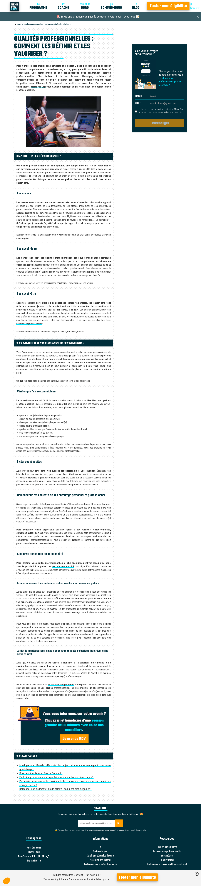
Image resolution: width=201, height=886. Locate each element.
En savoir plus (141, 830)
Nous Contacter (34, 848)
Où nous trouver (167, 860)
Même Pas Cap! (38, 86)
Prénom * (139, 96)
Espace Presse (34, 861)
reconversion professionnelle (29, 323)
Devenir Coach (33, 852)
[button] (6, 880)
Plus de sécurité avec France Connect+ (40, 773)
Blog (18, 24)
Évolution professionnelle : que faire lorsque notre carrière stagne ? (56, 777)
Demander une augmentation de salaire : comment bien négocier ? (55, 788)
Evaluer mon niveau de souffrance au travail (167, 864)
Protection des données (100, 860)
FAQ (100, 847)
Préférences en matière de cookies (100, 864)
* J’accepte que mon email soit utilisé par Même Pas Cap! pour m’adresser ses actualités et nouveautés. (161, 111)
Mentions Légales (100, 851)
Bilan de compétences (167, 847)
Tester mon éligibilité (168, 6)
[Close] (198, 16)
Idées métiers (167, 856)
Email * (138, 103)
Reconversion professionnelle (167, 851)
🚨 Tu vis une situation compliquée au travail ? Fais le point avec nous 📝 (98, 16)
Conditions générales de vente (100, 856)
